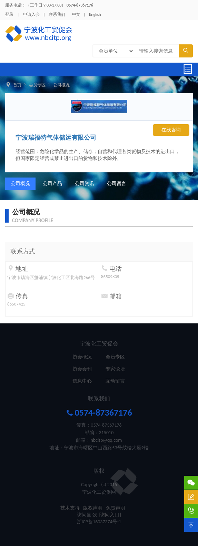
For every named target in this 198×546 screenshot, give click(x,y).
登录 (9, 14)
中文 (76, 14)
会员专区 (37, 85)
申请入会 (31, 14)
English (95, 14)
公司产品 (52, 183)
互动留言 (115, 381)
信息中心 (82, 381)
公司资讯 (84, 183)
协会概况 (82, 357)
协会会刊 (82, 369)
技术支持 (70, 508)
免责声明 (115, 508)
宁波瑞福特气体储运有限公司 (56, 137)
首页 (17, 85)
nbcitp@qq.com (106, 440)
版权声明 (92, 508)
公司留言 (116, 183)
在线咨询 (171, 130)
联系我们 (57, 14)
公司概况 (61, 85)
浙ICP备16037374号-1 (99, 522)
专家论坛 (115, 369)
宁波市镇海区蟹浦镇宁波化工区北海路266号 (51, 277)
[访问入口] (110, 515)
